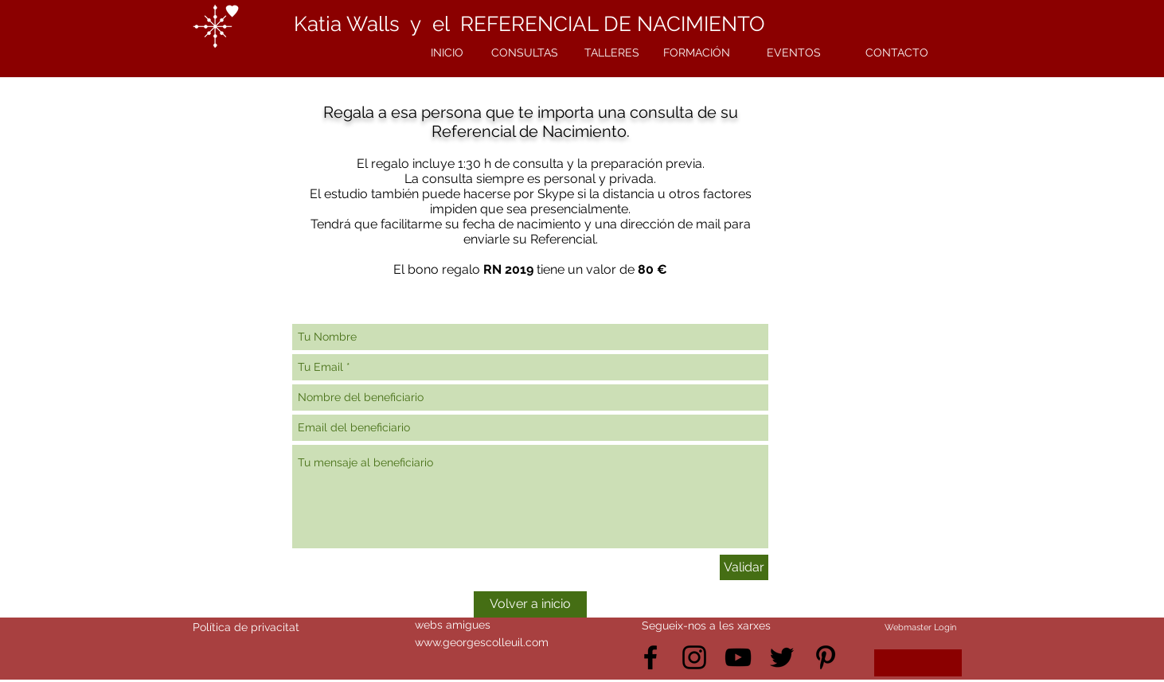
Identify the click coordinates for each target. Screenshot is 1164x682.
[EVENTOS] (793, 53)
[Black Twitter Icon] (782, 657)
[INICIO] (447, 53)
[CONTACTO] (896, 53)
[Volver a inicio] (530, 604)
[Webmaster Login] (920, 628)
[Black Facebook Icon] (650, 657)
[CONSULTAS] (524, 53)
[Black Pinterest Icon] (826, 657)
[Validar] (744, 567)
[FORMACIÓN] (697, 53)
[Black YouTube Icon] (738, 657)
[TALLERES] (611, 53)
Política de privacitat (246, 627)
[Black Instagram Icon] (694, 657)
